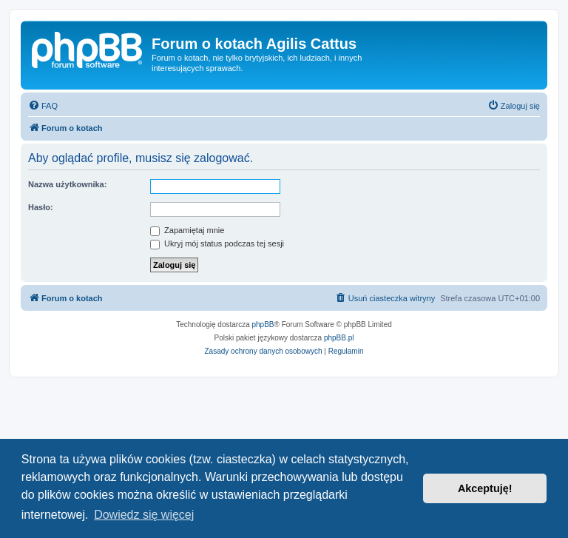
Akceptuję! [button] (485, 488)
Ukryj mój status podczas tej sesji (217, 243)
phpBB (263, 324)
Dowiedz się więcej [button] (144, 514)
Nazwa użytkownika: (67, 184)
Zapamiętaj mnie (187, 230)
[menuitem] (43, 106)
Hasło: (40, 207)
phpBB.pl (339, 338)
